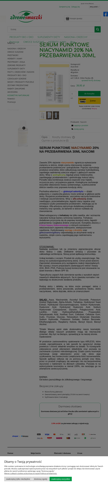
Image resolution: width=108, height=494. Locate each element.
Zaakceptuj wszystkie (60, 479)
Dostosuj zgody (40, 479)
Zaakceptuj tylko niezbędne (18, 479)
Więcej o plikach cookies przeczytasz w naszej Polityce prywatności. (30, 473)
